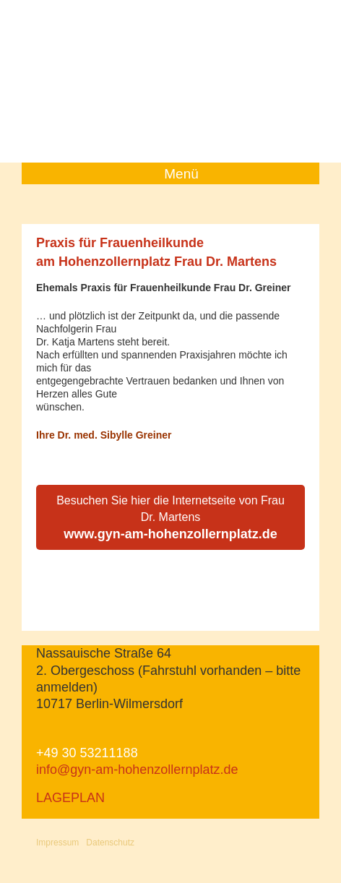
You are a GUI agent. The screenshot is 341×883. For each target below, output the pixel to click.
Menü (181, 173)
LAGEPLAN (70, 798)
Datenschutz (110, 842)
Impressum (57, 842)
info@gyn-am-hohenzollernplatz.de (137, 769)
